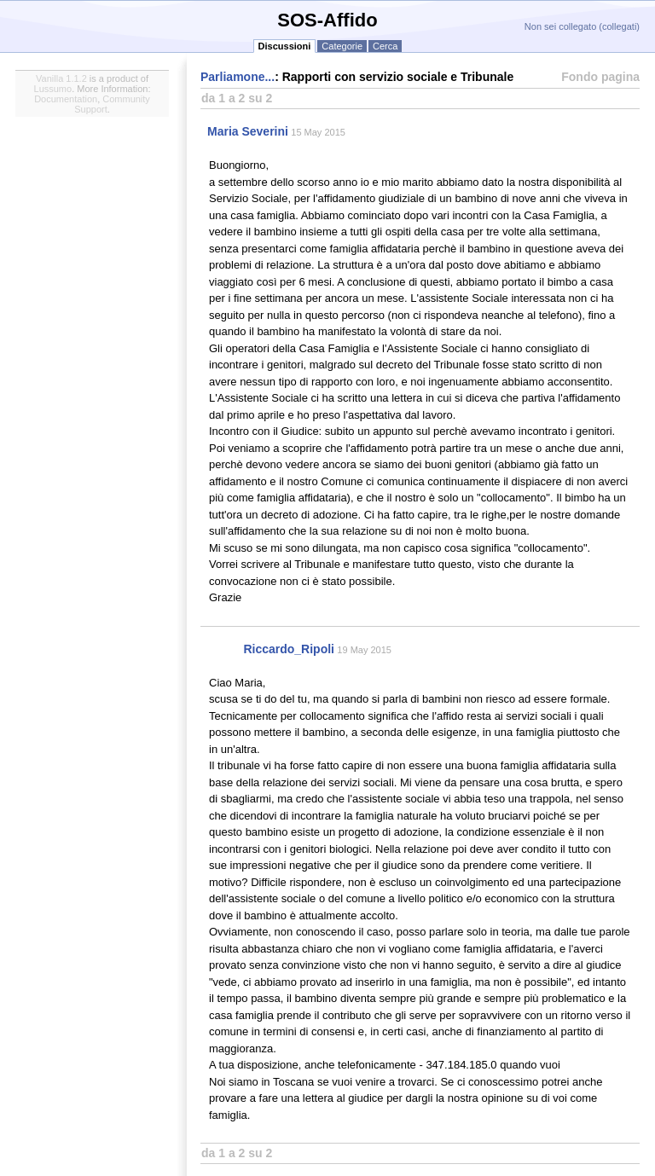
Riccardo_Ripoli (288, 649)
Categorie (342, 46)
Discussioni (284, 46)
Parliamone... (237, 77)
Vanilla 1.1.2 (61, 78)
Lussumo (53, 89)
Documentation (65, 99)
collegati (619, 26)
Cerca (385, 46)
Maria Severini (247, 131)
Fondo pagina (600, 77)
